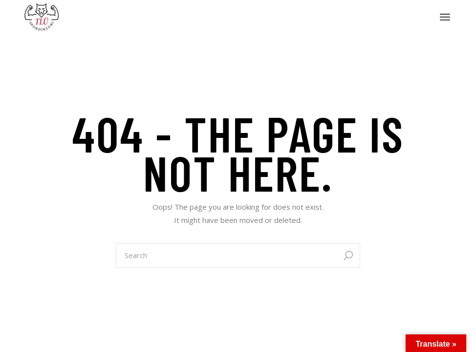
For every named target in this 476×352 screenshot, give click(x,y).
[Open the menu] (445, 17)
